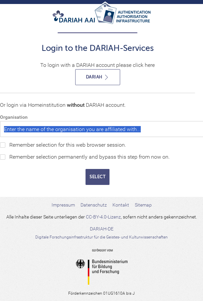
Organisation (14, 117)
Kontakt (120, 205)
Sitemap (143, 205)
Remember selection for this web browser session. (67, 145)
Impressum (63, 205)
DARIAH (97, 77)
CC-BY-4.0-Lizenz (103, 217)
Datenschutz (94, 205)
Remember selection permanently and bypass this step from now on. (89, 157)
